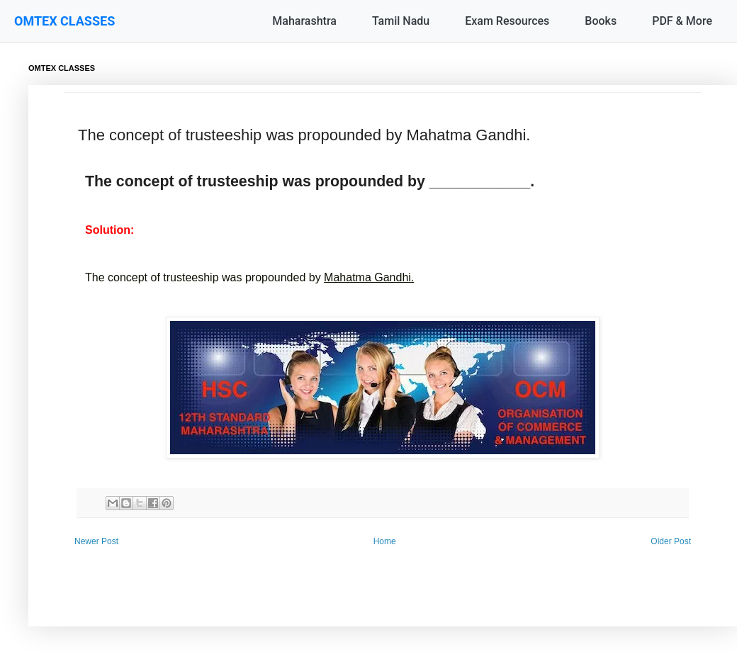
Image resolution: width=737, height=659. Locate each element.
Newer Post (96, 541)
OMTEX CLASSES (64, 20)
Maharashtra (304, 21)
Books (601, 21)
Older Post (671, 541)
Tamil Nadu (400, 21)
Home (384, 541)
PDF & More (682, 21)
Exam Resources (507, 21)
